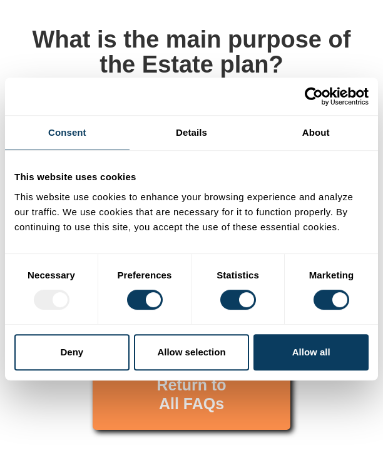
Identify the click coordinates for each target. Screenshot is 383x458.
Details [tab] (191, 132)
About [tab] (316, 132)
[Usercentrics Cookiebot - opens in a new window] (314, 96)
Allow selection (191, 352)
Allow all (311, 352)
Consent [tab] (67, 132)
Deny (71, 352)
